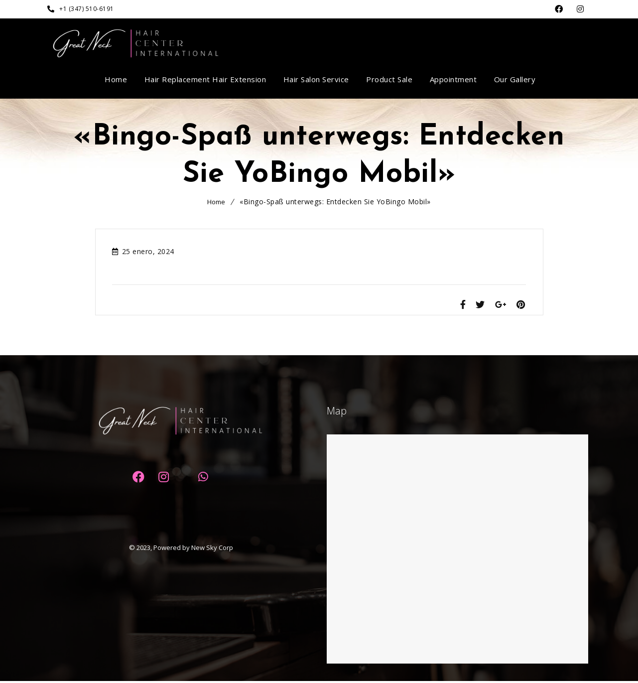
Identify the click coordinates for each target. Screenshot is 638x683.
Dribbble (580, 9)
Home (216, 201)
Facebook (559, 9)
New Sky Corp (212, 549)
